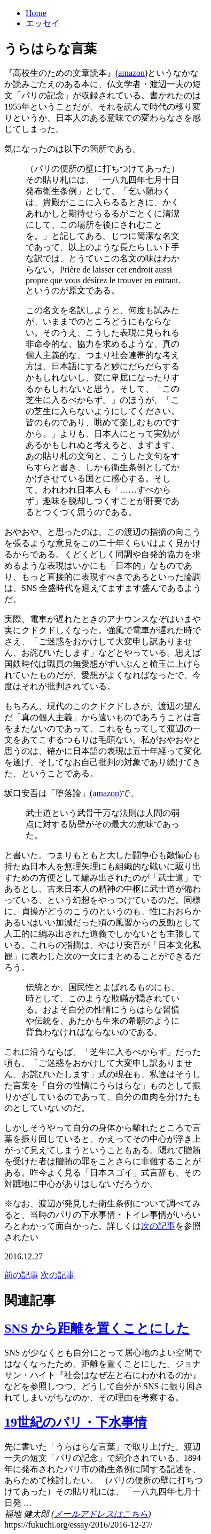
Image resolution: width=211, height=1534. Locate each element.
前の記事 (21, 1275)
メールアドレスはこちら (101, 1514)
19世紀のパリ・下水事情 (75, 1422)
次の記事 (158, 1226)
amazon (131, 72)
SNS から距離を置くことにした (97, 1328)
